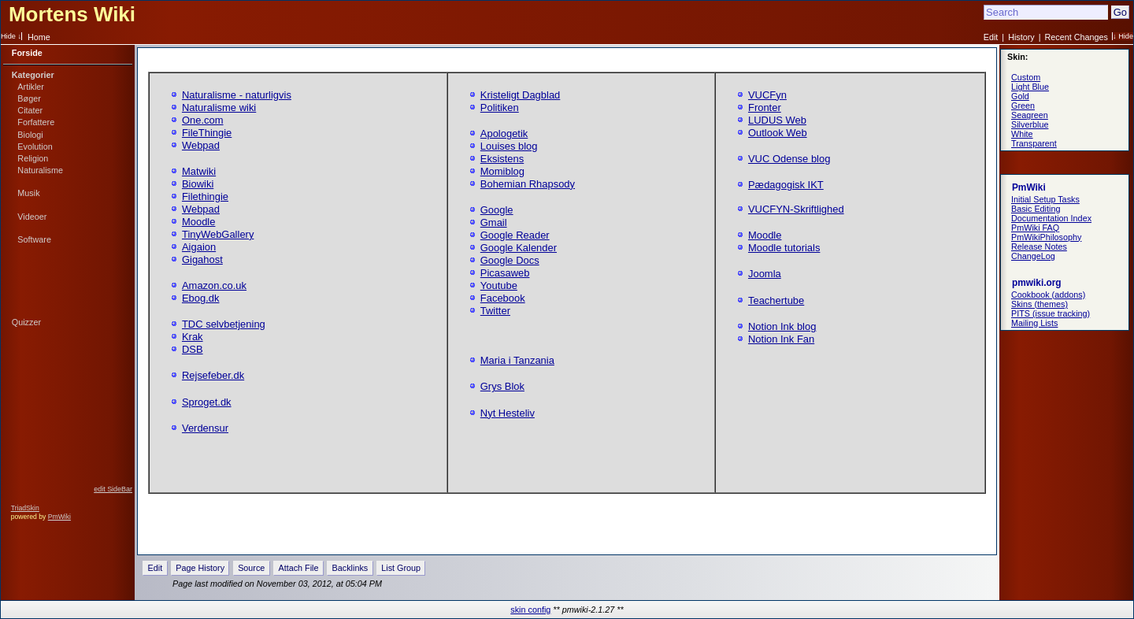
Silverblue (1029, 124)
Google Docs (509, 260)
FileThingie (207, 133)
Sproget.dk (207, 402)
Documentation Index (1051, 218)
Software (34, 239)
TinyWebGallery (218, 234)
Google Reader (515, 235)
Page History (200, 568)
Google (496, 210)
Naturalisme (40, 170)
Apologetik (504, 133)
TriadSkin (25, 508)
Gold (1020, 96)
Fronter (764, 107)
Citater (30, 110)
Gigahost (202, 259)
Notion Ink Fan (781, 339)
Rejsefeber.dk (213, 375)
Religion (32, 158)
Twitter (495, 311)
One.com (203, 120)
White (1022, 134)
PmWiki (59, 517)
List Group (401, 568)
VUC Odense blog (789, 159)
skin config (530, 609)
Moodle (198, 222)
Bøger (28, 98)
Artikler (30, 86)
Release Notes (1039, 246)
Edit (991, 37)
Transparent (1034, 143)
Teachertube (776, 300)
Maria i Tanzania (517, 360)
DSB (192, 349)
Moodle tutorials (784, 248)
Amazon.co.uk (214, 285)
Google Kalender (518, 248)
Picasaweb (505, 273)
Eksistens (502, 159)
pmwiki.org (1037, 282)
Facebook (502, 298)
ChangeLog (1033, 256)
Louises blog (509, 146)
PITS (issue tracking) (1050, 313)
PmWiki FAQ (1035, 227)
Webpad (201, 145)
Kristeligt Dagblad (520, 95)
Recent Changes (1076, 37)
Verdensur (205, 428)
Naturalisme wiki (219, 107)
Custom (1025, 77)
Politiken (499, 107)
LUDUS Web (777, 120)
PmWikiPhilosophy (1046, 237)
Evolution (34, 146)
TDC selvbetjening (223, 324)
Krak (192, 337)
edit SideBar (113, 489)
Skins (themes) (1039, 304)
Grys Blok (502, 386)
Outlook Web (777, 133)
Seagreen (1029, 115)
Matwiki (199, 171)
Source (251, 568)
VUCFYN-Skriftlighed (796, 209)
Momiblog (502, 171)
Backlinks (350, 568)
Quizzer (26, 322)
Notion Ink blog (782, 326)
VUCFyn (767, 95)
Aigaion (199, 247)
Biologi (30, 134)
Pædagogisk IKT (786, 185)
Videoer (31, 216)
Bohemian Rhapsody (527, 184)
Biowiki (197, 184)
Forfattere (35, 122)
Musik (28, 193)
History (1021, 37)
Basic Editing (1035, 208)
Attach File (298, 568)
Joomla (764, 274)
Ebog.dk (201, 298)
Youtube (498, 285)
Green (1023, 105)
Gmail (493, 222)
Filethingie (205, 196)
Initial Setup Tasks (1045, 199)
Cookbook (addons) (1048, 294)
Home (39, 37)
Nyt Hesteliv (507, 413)
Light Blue (1030, 86)
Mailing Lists (1034, 323)
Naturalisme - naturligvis (236, 95)
